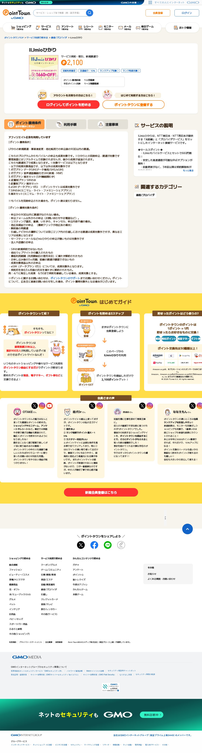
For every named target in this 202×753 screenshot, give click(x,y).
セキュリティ (76, 745)
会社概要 (48, 642)
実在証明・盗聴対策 (19, 675)
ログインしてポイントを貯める (68, 104)
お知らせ (152, 573)
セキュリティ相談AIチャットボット (122, 671)
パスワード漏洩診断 (75, 671)
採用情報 (58, 642)
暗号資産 (138, 745)
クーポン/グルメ (49, 564)
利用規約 (12, 642)
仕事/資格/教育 (48, 574)
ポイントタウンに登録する (133, 104)
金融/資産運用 (48, 584)
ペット (12, 604)
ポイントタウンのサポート (65, 278)
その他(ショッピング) (19, 633)
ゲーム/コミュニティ (51, 569)
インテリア (14, 609)
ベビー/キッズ (16, 618)
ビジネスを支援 (61, 745)
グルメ (12, 599)
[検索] (89, 13)
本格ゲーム (78, 594)
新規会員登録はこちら (101, 492)
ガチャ (76, 564)
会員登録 (158, 13)
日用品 (12, 614)
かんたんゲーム (80, 589)
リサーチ (106, 745)
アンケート (78, 569)
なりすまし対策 (126, 675)
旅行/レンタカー (49, 609)
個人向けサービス (152, 745)
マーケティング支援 (91, 745)
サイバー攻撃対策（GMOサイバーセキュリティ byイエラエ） (55, 675)
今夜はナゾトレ (80, 584)
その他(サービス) (49, 614)
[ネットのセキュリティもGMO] (27, 2)
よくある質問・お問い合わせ (161, 578)
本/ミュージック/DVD (20, 594)
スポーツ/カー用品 (18, 623)
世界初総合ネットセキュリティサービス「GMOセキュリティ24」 (37, 671)
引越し (44, 594)
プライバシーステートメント (30, 642)
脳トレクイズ (79, 579)
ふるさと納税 (15, 628)
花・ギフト (14, 589)
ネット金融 (127, 745)
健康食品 (13, 584)
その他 (164, 745)
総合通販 (13, 564)
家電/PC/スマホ (17, 579)
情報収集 (116, 745)
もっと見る (188, 170)
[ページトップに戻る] (187, 529)
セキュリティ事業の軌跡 (145, 674)
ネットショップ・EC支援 (42, 745)
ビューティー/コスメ (19, 574)
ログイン (187, 13)
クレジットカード (49, 599)
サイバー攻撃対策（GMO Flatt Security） (99, 675)
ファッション (15, 569)
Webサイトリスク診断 (95, 671)
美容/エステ (47, 579)
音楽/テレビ (47, 604)
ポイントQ (78, 574)
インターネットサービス (20, 745)
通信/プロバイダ (145, 195)
